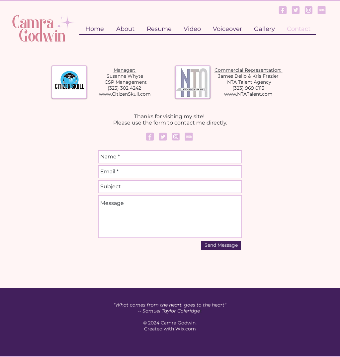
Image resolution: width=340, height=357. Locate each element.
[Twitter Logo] (296, 10)
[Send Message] (221, 245)
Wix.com (185, 329)
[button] (264, 29)
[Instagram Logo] (308, 10)
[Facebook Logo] (283, 10)
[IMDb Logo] (321, 10)
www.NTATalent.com (248, 94)
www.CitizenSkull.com (125, 94)
